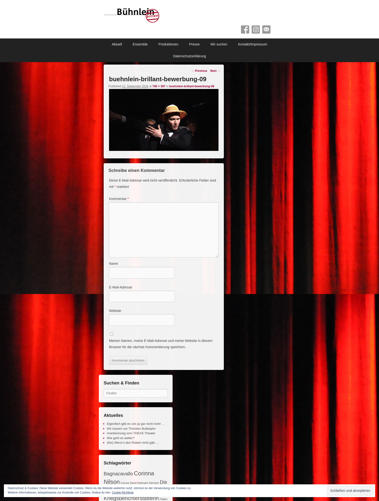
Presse (194, 44)
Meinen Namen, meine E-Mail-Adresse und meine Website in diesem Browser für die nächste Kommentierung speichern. (160, 344)
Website (115, 311)
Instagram (256, 29)
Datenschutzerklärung (189, 56)
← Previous (199, 71)
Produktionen (169, 44)
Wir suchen (219, 44)
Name (113, 263)
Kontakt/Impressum (252, 44)
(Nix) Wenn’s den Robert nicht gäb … (133, 442)
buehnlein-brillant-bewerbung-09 (191, 86)
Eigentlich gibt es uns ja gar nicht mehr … (136, 424)
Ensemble (140, 44)
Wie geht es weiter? (120, 438)
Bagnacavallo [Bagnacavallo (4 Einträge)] (118, 473)
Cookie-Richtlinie (123, 492)
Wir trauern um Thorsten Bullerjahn (131, 428)
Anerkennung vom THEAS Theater (131, 433)
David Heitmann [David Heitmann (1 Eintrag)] (139, 482)
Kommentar (119, 199)
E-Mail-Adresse (120, 287)
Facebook (245, 29)
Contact (266, 29)
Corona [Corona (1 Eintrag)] (125, 482)
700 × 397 (158, 86)
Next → (215, 71)
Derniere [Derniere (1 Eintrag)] (154, 482)
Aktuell (117, 44)
